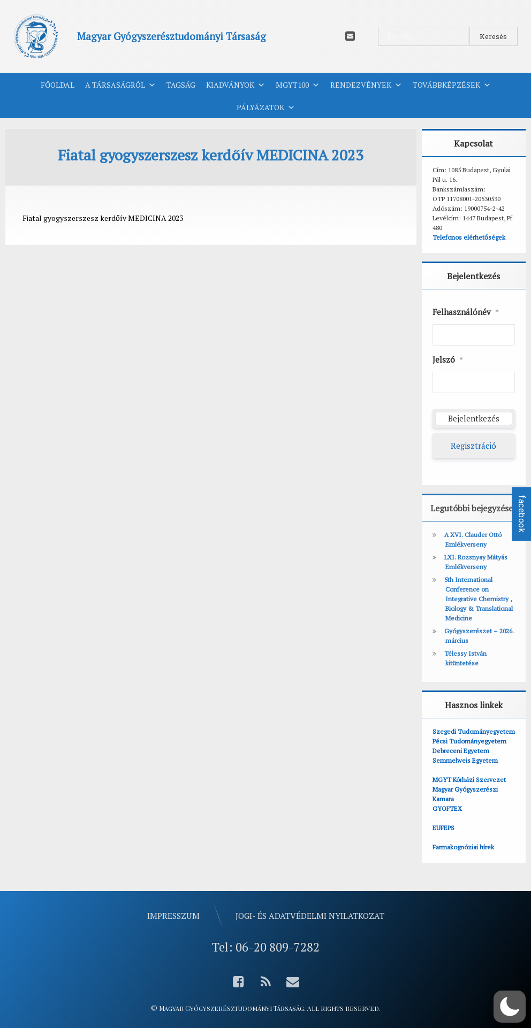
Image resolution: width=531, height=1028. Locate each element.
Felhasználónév (466, 312)
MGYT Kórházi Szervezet (469, 780)
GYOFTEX (447, 808)
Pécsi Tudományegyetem (469, 741)
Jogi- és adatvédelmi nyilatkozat (310, 915)
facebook (522, 514)
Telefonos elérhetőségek (469, 237)
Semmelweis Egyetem (465, 760)
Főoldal (57, 85)
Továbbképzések (452, 85)
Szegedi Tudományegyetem (474, 731)
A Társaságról (120, 85)
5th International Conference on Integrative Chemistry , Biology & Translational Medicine (478, 599)
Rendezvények (366, 85)
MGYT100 (298, 85)
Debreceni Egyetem (461, 751)
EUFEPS (443, 828)
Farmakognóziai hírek (463, 847)
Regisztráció (473, 445)
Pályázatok (266, 107)
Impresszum (173, 915)
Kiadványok (235, 85)
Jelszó (448, 360)
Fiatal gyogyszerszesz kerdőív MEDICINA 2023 (102, 218)
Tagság (180, 85)
